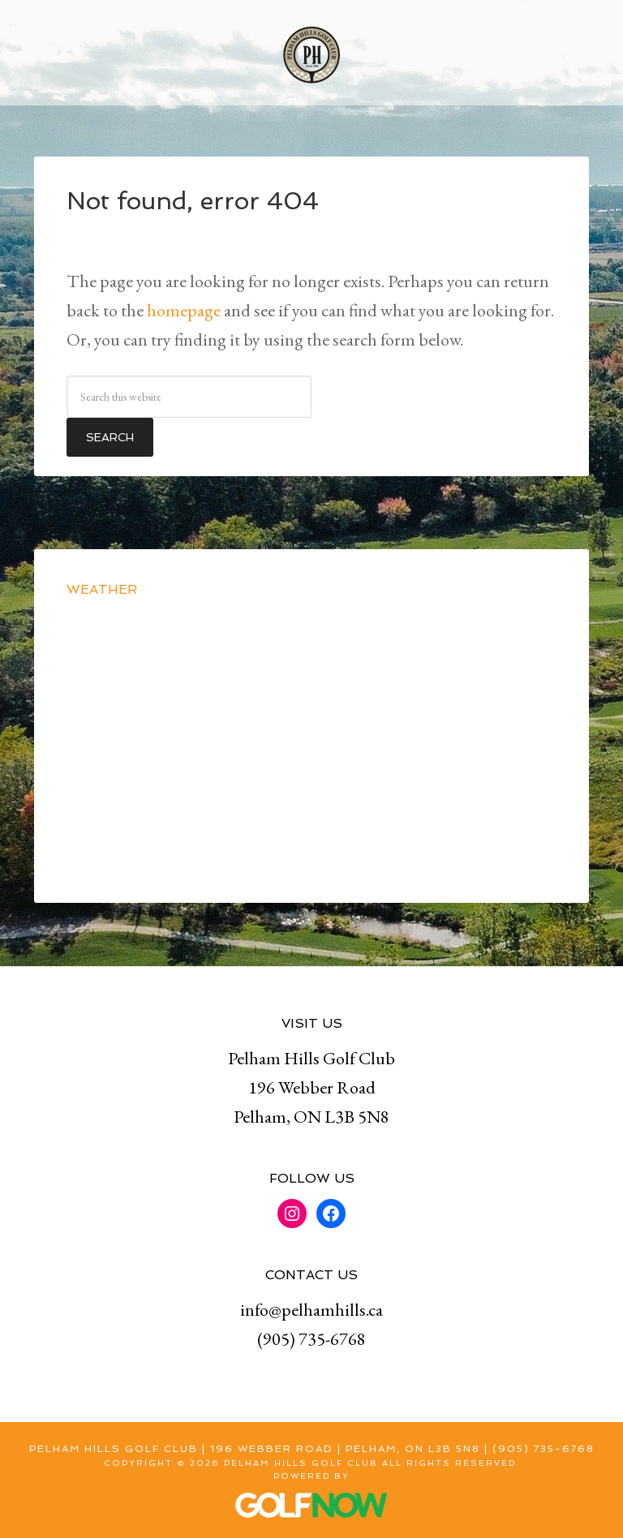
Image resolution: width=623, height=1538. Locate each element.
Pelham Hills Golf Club (311, 52)
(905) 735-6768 (311, 1339)
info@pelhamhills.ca (311, 1309)
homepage (184, 310)
